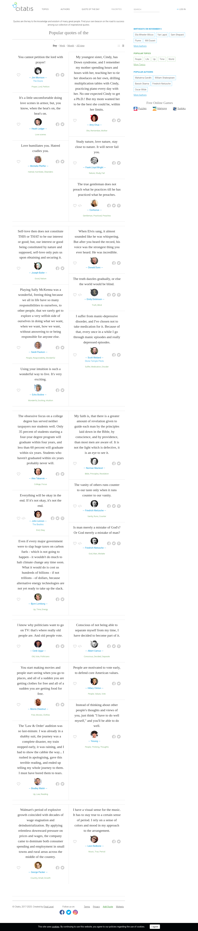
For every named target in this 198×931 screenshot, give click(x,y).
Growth (47, 879)
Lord (40, 87)
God (90, 554)
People (29, 358)
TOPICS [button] (45, 9)
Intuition (49, 401)
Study (98, 174)
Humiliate (39, 172)
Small (40, 879)
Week (62, 46)
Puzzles (142, 109)
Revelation (104, 474)
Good (37, 279)
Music (91, 852)
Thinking (95, 748)
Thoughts (104, 748)
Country (33, 879)
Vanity (90, 517)
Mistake (101, 554)
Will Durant (150, 41)
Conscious (88, 657)
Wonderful (50, 358)
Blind (99, 306)
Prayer (34, 87)
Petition (46, 87)
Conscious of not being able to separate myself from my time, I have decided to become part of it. (97, 631)
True (97, 852)
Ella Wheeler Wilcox (144, 35)
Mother (104, 131)
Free (33, 715)
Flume (138, 41)
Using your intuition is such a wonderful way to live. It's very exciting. (40, 375)
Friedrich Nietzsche (161, 84)
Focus (44, 485)
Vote (37, 657)
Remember (95, 131)
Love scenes (40, 135)
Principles (94, 474)
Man (95, 554)
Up (34, 610)
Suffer (87, 367)
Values (98, 695)
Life (147, 60)
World (171, 60)
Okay (43, 531)
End (38, 531)
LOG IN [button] (182, 9)
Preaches (107, 216)
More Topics (139, 65)
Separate (106, 657)
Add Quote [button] (108, 907)
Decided (97, 657)
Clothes (46, 715)
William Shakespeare (164, 78)
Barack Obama (142, 84)
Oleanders (48, 172)
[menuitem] (119, 46)
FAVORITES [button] (117, 9)
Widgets (120, 907)
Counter (102, 517)
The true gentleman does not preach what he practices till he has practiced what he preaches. (97, 190)
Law (38, 795)
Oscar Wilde (140, 90)
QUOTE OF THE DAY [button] (90, 9)
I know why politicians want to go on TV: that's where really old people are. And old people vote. (40, 631)
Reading (44, 795)
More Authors (140, 47)
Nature (92, 174)
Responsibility (39, 358)
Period (102, 852)
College (37, 485)
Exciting (41, 401)
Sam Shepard (177, 35)
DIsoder (105, 367)
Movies (39, 715)
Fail (103, 174)
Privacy (96, 907)
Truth (94, 306)
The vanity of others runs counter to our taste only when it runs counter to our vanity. (97, 491)
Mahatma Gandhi (143, 78)
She (88, 131)
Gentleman (88, 216)
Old (33, 657)
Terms (87, 907)
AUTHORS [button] (65, 9)
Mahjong (162, 109)
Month (70, 46)
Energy (45, 610)
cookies (55, 926)
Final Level (49, 907)
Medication (96, 367)
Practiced (97, 216)
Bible (87, 474)
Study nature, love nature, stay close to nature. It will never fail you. (97, 147)
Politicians (44, 657)
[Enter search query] (147, 9)
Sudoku (181, 109)
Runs (96, 517)
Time (39, 610)
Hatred (31, 172)
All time (80, 46)
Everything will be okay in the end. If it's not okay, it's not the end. (40, 501)
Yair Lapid (162, 35)
